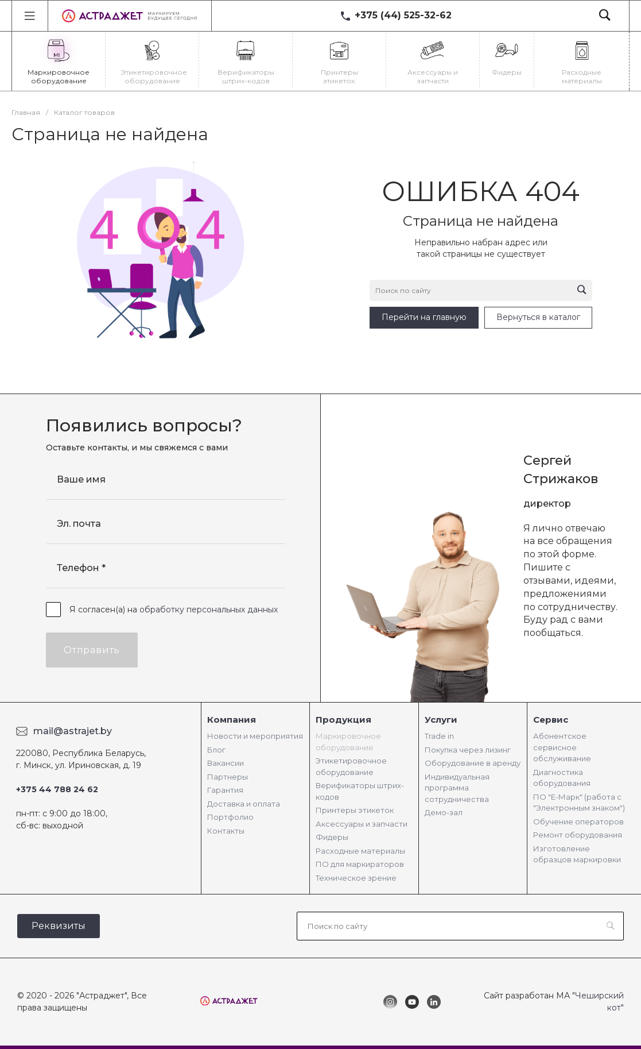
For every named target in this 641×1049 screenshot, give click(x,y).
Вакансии (225, 763)
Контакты (225, 830)
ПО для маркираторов (360, 864)
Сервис (550, 719)
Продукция (343, 719)
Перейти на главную (424, 317)
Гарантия (225, 790)
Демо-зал (444, 812)
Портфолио (230, 817)
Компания (231, 719)
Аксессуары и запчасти (361, 823)
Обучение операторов (578, 821)
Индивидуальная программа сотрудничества (457, 788)
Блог (216, 749)
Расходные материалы (360, 850)
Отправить (92, 650)
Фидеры (332, 837)
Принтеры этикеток (355, 810)
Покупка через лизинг (468, 749)
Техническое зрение (356, 877)
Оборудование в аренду (472, 763)
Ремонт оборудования (577, 834)
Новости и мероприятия (255, 736)
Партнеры (227, 776)
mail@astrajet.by (72, 731)
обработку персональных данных (208, 609)
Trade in (439, 736)
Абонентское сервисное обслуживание (562, 747)
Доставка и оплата (243, 803)
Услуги (441, 719)
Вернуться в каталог (538, 317)
